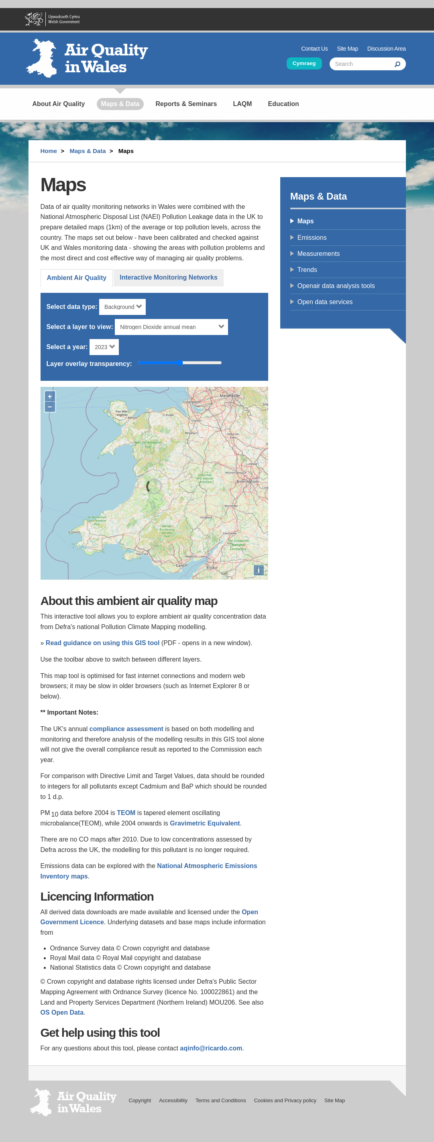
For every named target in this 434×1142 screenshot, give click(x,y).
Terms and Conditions (221, 1100)
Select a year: (67, 346)
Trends (307, 269)
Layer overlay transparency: (89, 363)
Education (283, 103)
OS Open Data (62, 1012)
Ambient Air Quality (77, 277)
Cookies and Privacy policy (285, 1100)
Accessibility (173, 1100)
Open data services (325, 301)
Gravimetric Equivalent (205, 823)
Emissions (312, 237)
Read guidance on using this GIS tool (103, 642)
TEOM (126, 812)
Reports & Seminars (186, 103)
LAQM (242, 103)
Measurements (318, 253)
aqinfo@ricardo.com (211, 1048)
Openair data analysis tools (336, 285)
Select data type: (72, 306)
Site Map (347, 49)
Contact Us (314, 49)
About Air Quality (59, 103)
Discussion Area (386, 49)
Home (49, 150)
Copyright (140, 1100)
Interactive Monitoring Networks (169, 277)
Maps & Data (120, 103)
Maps (305, 221)
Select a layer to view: (80, 326)
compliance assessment (126, 728)
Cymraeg (304, 63)
